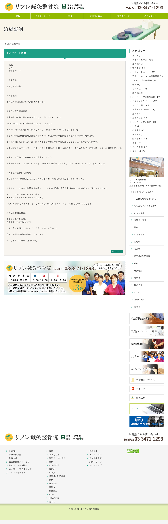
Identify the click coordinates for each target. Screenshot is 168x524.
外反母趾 (136, 130)
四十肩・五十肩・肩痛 (142, 60)
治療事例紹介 (15, 455)
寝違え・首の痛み (140, 109)
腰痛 (134, 64)
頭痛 (134, 93)
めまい (135, 143)
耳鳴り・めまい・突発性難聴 (145, 76)
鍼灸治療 (136, 139)
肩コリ (135, 151)
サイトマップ (95, 465)
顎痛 (134, 84)
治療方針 (141, 398)
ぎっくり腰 (137, 105)
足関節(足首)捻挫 (142, 256)
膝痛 (134, 114)
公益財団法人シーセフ (19, 462)
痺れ (134, 55)
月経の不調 (137, 147)
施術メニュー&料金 (18, 465)
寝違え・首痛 (140, 220)
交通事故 (136, 68)
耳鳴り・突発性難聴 (142, 80)
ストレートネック (140, 72)
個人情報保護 (95, 458)
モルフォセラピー (140, 101)
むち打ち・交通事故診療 (143, 97)
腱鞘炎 (135, 134)
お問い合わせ (95, 462)
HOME (7, 44)
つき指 (137, 249)
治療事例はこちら (145, 380)
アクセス (141, 389)
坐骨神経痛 (137, 118)
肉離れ (137, 242)
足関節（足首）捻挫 (141, 122)
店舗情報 (93, 451)
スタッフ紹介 (95, 455)
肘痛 (134, 126)
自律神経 (136, 89)
